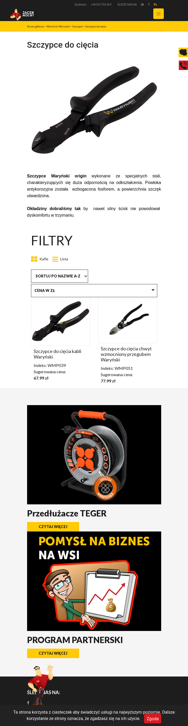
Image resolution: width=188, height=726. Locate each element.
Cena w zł (44, 290)
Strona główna (35, 26)
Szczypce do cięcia (95, 26)
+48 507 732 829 (100, 4)
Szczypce (77, 26)
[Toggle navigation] (158, 13)
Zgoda (153, 718)
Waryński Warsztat (58, 26)
